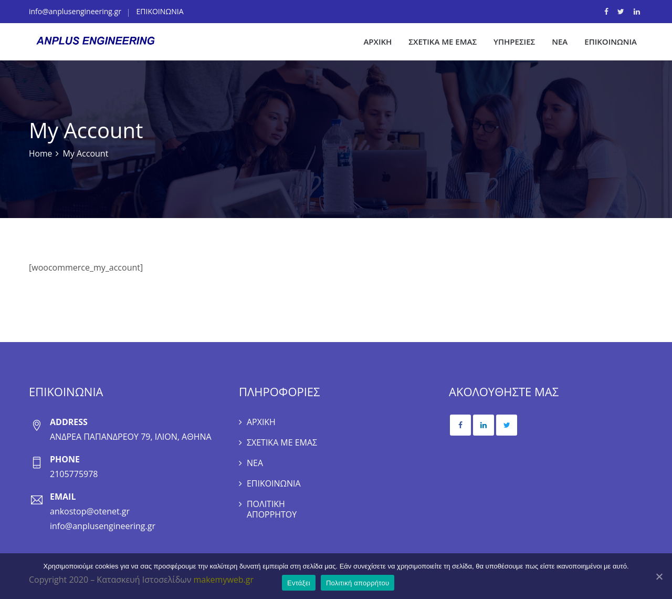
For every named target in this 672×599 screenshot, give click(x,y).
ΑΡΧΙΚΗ (377, 41)
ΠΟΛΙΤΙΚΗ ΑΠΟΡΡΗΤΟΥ (272, 512)
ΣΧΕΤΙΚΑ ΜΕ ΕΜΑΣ (442, 41)
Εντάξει (299, 583)
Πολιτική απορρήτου (358, 583)
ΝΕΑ (560, 41)
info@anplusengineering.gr (75, 11)
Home (40, 154)
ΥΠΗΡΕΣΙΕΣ (514, 41)
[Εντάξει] (659, 576)
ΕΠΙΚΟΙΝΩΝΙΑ (160, 11)
